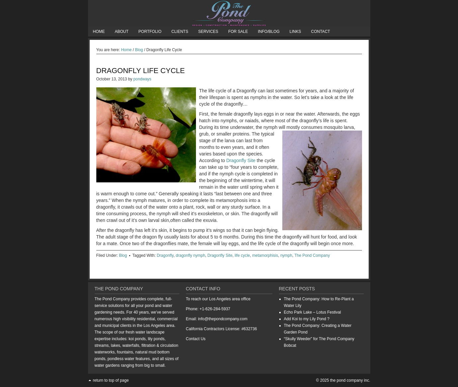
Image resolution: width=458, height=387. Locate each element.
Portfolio (149, 31)
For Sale (238, 31)
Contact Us (196, 339)
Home (99, 31)
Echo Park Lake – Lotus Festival (312, 312)
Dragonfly (165, 255)
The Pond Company (312, 255)
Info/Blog (268, 31)
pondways (142, 79)
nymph (286, 255)
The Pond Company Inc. (229, 13)
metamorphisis (265, 255)
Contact (320, 31)
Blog (123, 255)
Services (208, 31)
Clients (179, 31)
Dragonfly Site (240, 160)
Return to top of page (111, 380)
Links (295, 31)
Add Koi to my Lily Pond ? (306, 319)
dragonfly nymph (190, 255)
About (122, 31)
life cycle (242, 255)
